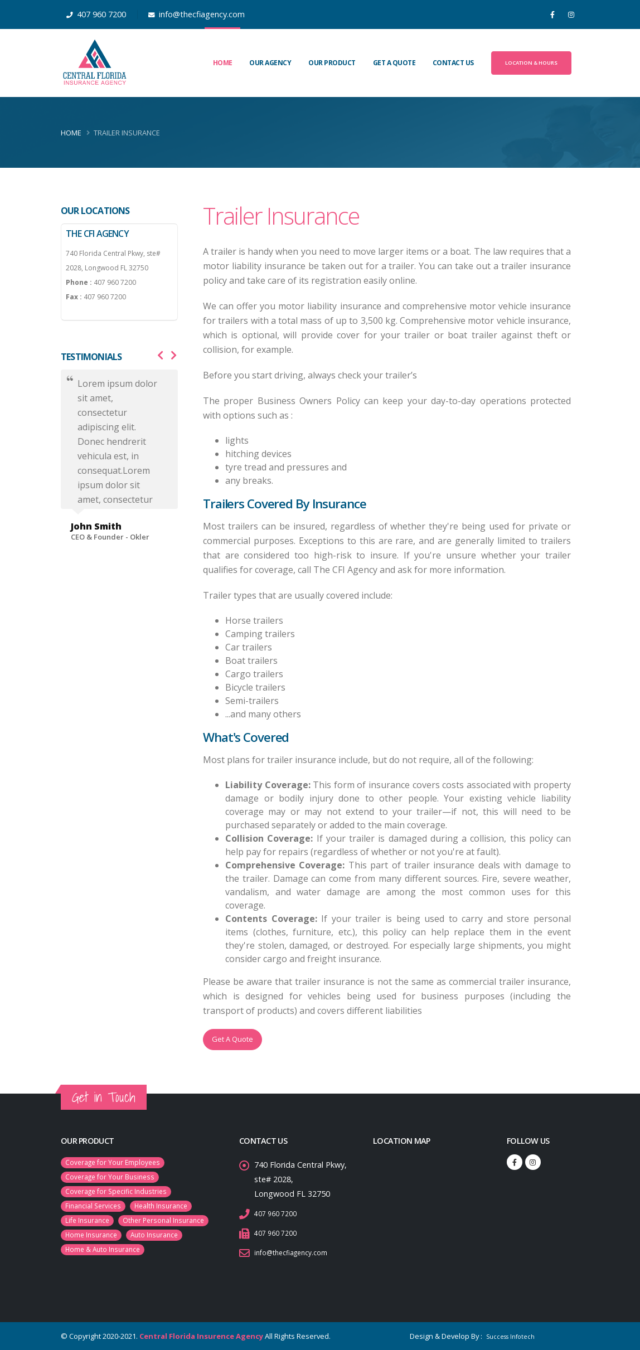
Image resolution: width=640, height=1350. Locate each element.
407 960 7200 (278, 1213)
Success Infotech (505, 1336)
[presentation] (161, 355)
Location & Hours (531, 62)
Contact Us (453, 62)
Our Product (332, 62)
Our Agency (270, 62)
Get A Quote (394, 62)
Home (222, 62)
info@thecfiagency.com (297, 1252)
